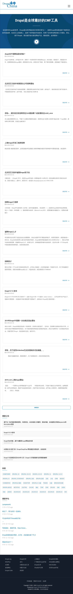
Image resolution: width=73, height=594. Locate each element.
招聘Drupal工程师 (11, 202)
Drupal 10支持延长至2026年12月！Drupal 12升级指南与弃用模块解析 (25, 458)
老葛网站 (7, 567)
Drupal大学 (23, 559)
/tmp (41, 487)
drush (52, 487)
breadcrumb (58, 483)
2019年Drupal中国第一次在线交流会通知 (20, 321)
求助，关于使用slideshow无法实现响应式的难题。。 (24, 350)
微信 (37, 487)
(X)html (24, 487)
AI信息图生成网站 (54, 562)
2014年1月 (35, 492)
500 (66, 492)
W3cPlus (7, 562)
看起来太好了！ (7, 542)
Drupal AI (6, 478)
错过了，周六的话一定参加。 (12, 511)
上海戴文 (37, 559)
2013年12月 (26, 492)
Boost (62, 478)
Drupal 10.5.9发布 (9, 432)
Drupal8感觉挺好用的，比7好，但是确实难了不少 (19, 535)
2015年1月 (59, 492)
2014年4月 (51, 492)
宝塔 (47, 478)
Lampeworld (6, 504)
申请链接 (29, 581)
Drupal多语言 (7, 487)
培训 (4, 492)
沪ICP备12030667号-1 (43, 587)
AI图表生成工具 (24, 565)
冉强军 (22, 570)
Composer (6, 474)
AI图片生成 (23, 567)
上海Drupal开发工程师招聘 (15, 143)
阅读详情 (65, 73)
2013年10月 (17, 492)
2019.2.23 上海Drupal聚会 (14, 380)
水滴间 (7, 565)
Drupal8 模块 (16, 483)
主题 (51, 483)
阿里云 (33, 589)
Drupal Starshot (18, 478)
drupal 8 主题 (36, 483)
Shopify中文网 (38, 567)
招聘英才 (8, 261)
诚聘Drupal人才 (10, 232)
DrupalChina (39, 585)
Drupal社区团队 (53, 559)
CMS (47, 487)
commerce (6, 483)
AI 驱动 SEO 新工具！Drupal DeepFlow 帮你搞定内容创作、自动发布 (25, 449)
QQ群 (44, 581)
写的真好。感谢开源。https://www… (14, 528)
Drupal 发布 (30, 478)
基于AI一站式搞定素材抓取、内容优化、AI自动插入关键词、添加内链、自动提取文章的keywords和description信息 (35, 423)
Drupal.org (8, 559)
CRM (56, 478)
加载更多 (36, 407)
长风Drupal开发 (53, 567)
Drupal (35, 587)
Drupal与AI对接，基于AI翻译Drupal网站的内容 (18, 441)
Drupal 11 (47, 474)
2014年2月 (43, 492)
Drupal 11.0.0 (57, 474)
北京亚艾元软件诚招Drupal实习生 (17, 172)
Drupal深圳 (40, 478)
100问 (63, 487)
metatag (17, 487)
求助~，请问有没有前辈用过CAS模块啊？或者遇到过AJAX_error (29, 113)
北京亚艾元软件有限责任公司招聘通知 (19, 84)
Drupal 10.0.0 (26, 474)
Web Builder (52, 565)
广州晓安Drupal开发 (40, 562)
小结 (51, 478)
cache (31, 487)
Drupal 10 (15, 474)
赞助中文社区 (37, 581)
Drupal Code (9, 570)
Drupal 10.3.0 (37, 474)
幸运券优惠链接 (44, 589)
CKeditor (26, 483)
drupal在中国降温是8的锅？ (15, 54)
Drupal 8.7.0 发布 (11, 291)
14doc (9, 492)
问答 (58, 487)
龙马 (21, 562)
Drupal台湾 (37, 565)
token (45, 483)
